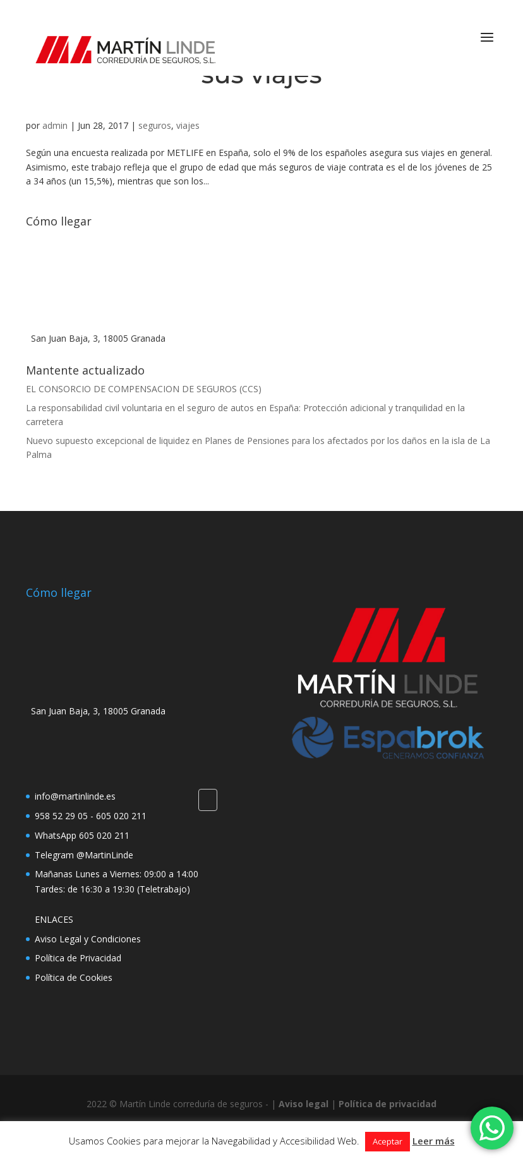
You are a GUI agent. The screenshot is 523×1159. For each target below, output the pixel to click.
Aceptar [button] (387, 1141)
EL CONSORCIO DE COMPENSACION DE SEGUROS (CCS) (144, 389)
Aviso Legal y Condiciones (88, 939)
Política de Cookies (73, 977)
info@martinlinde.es (75, 796)
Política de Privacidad (78, 958)
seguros (154, 125)
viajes (188, 125)
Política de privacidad (387, 1104)
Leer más (433, 1140)
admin (55, 125)
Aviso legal (303, 1104)
